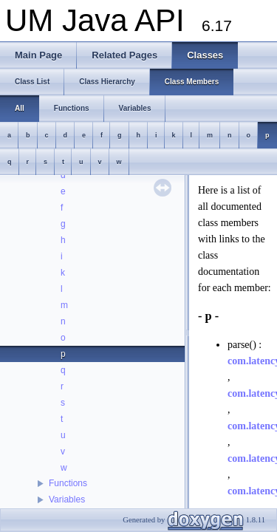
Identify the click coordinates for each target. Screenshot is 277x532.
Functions (68, 483)
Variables (67, 499)
